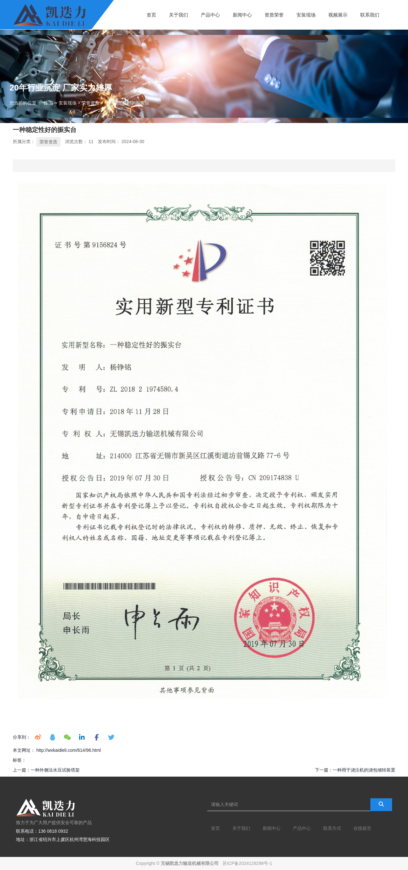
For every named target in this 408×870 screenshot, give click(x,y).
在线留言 (362, 828)
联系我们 (369, 14)
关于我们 (178, 14)
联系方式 (332, 828)
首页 (151, 14)
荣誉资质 (90, 102)
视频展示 (337, 14)
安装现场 (306, 14)
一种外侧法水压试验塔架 (55, 769)
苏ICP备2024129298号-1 (247, 863)
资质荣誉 (274, 14)
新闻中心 (242, 14)
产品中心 (210, 14)
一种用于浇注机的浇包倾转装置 (364, 769)
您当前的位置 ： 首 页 (32, 102)
